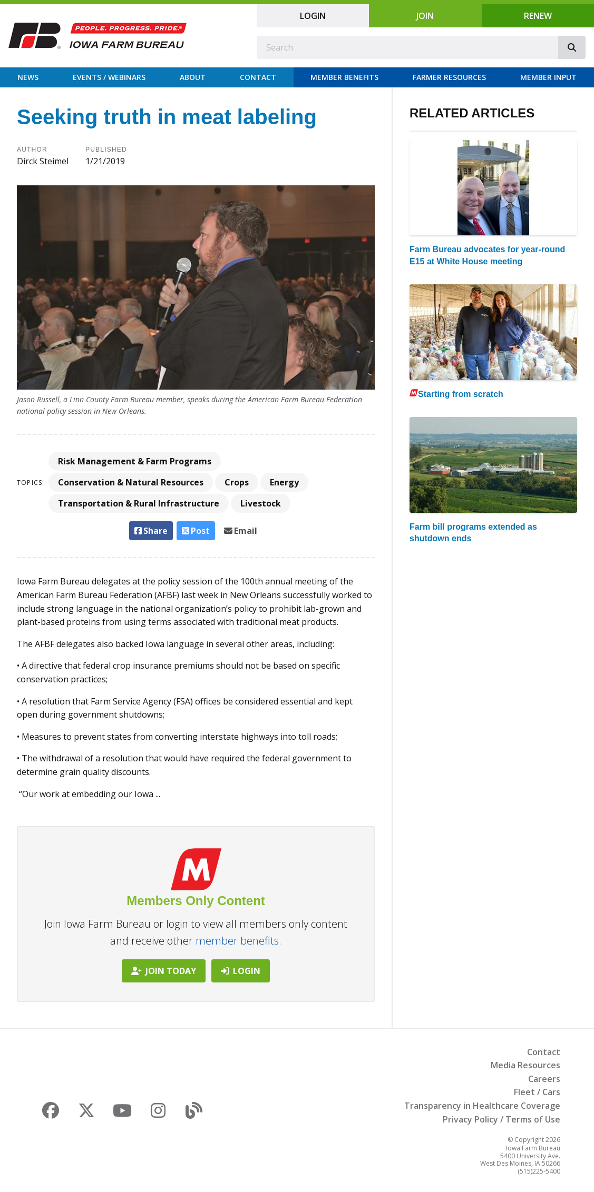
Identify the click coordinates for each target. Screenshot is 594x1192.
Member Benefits (344, 77)
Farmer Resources (449, 77)
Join (425, 16)
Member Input (548, 77)
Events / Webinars (109, 77)
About (193, 77)
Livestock (260, 503)
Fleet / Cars (537, 1092)
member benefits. (238, 940)
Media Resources (525, 1065)
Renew (538, 16)
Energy (284, 482)
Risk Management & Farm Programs (134, 461)
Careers (544, 1079)
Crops (237, 482)
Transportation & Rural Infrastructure (138, 503)
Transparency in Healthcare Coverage (482, 1105)
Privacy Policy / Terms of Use (501, 1119)
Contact (258, 77)
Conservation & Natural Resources (130, 482)
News (27, 77)
